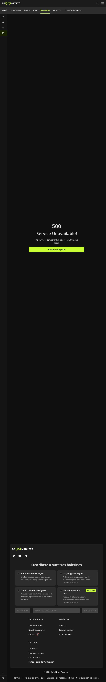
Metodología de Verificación (41, 661)
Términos (18, 677)
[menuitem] (3, 16)
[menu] (3, 25)
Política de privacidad (35, 677)
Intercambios (65, 634)
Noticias (63, 625)
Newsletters (15, 10)
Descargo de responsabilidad (60, 677)
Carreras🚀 (33, 634)
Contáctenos (34, 657)
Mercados (45, 10)
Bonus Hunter (30, 10)
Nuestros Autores (36, 630)
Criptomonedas (66, 630)
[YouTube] (20, 556)
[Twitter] (13, 556)
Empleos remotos (36, 653)
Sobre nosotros (35, 625)
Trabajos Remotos (73, 10)
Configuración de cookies (87, 677)
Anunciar (57, 10)
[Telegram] (26, 556)
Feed (4, 10)
